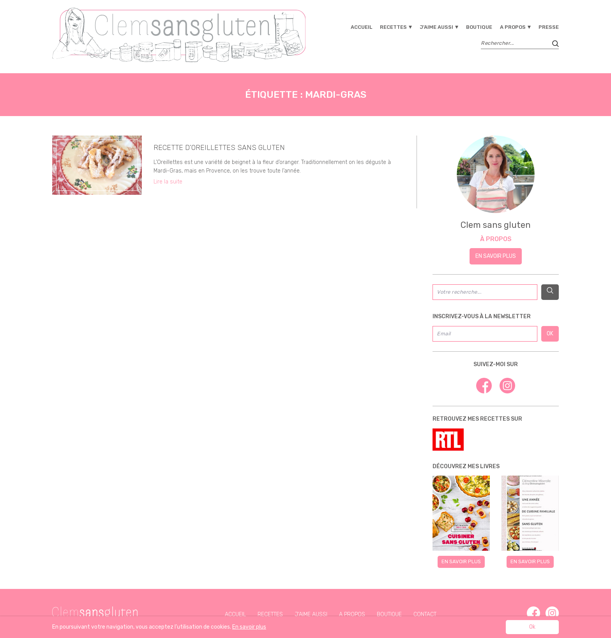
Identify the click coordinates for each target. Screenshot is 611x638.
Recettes (393, 27)
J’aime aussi (436, 27)
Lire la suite (168, 181)
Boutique (479, 27)
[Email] (485, 334)
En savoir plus (495, 256)
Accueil (361, 27)
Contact (424, 614)
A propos (513, 27)
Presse (549, 27)
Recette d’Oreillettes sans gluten (219, 147)
